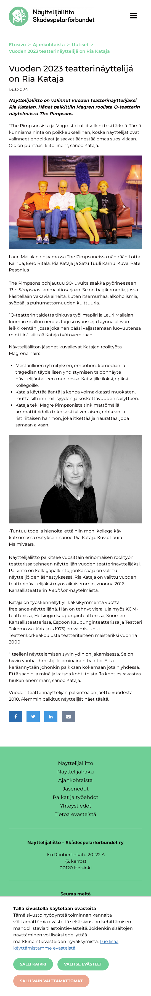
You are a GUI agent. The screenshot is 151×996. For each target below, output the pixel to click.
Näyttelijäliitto (75, 763)
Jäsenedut (76, 789)
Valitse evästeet (83, 964)
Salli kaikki (33, 964)
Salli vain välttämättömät (51, 980)
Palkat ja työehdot (75, 797)
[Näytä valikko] (133, 15)
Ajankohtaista (75, 780)
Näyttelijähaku (75, 772)
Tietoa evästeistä (75, 814)
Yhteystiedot (75, 806)
